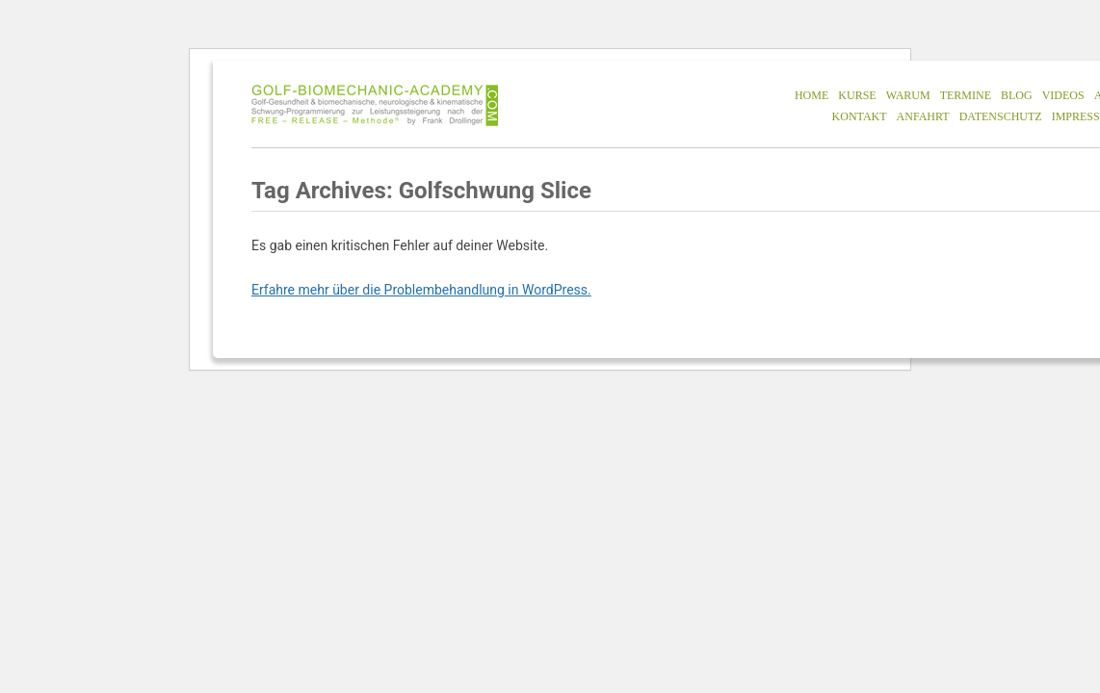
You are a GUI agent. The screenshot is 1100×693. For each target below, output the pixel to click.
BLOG (1017, 95)
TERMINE (965, 95)
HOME (811, 95)
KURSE (857, 95)
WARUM (908, 95)
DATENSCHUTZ (1000, 116)
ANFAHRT (923, 116)
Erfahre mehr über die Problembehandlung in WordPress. (421, 289)
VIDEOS (1063, 95)
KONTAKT (859, 116)
